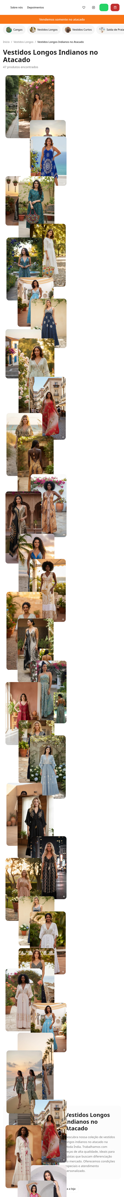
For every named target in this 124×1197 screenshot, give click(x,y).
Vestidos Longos (23, 42)
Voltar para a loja (61, 1189)
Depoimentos (75, 7)
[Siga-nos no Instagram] (95, 7)
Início (6, 42)
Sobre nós (55, 7)
